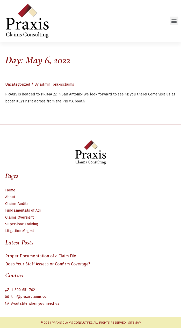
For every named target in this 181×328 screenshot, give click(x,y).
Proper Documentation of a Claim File (40, 256)
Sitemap (134, 322)
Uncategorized (17, 84)
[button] (174, 21)
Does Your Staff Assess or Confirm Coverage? (47, 264)
